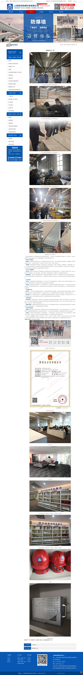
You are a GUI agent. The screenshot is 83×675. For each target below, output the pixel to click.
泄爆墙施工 (11, 123)
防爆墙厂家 (64, 668)
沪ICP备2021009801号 (41, 673)
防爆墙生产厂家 (12, 66)
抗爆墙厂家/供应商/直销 (13, 63)
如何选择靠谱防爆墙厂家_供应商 (15, 72)
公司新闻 (29, 658)
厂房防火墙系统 (12, 93)
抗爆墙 (10, 69)
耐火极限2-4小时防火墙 (13, 99)
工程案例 (41, 11)
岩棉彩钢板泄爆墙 (12, 131)
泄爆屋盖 (10, 138)
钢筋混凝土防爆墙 (12, 83)
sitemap (74, 1)
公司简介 (21, 11)
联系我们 (61, 11)
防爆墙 (10, 60)
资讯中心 (51, 11)
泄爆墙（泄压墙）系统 (13, 114)
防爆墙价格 (11, 75)
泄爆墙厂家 (74, 668)
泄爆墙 (10, 117)
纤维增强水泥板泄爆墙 (13, 126)
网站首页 (11, 11)
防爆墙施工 (11, 78)
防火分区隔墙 (11, 110)
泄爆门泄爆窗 (11, 141)
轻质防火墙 (11, 107)
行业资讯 (29, 659)
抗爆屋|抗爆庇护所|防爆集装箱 (14, 89)
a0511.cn (63, 673)
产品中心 (31, 11)
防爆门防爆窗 (11, 144)
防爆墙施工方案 (12, 86)
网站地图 (70, 1)
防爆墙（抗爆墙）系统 (13, 57)
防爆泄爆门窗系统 (12, 135)
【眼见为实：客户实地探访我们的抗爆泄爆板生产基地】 (56, 1)
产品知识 (29, 661)
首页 (65, 44)
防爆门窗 (66, 665)
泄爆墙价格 (11, 120)
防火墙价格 (11, 102)
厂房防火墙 (11, 96)
